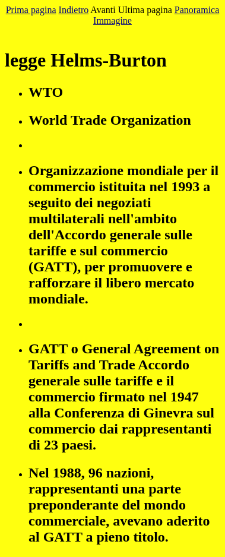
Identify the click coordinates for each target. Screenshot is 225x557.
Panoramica (197, 10)
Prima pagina (31, 10)
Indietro (74, 10)
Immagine (112, 20)
